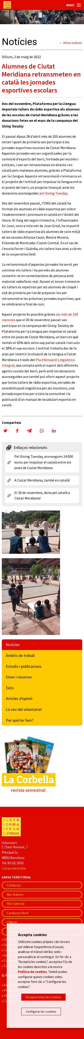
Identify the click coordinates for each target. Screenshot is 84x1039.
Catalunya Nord (17, 913)
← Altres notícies (70, 43)
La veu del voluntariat (24, 709)
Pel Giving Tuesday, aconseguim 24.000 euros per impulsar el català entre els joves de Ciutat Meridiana (43, 462)
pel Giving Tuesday (53, 193)
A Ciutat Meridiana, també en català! (42, 480)
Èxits (10, 687)
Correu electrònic (14, 868)
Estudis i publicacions (23, 666)
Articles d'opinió (19, 698)
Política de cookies (32, 972)
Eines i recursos (19, 677)
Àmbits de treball (20, 655)
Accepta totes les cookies (43, 997)
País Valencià (15, 904)
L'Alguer (12, 922)
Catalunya (14, 885)
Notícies (13, 644)
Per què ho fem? (19, 720)
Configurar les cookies (41, 1011)
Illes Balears (15, 894)
